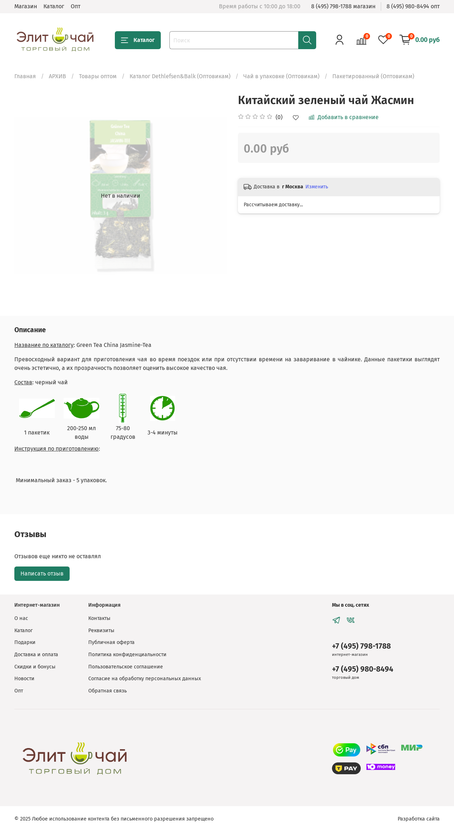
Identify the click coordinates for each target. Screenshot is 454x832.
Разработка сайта (419, 819)
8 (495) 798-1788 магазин (343, 6)
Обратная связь (107, 691)
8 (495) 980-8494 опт (413, 6)
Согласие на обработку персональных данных (144, 679)
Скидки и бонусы (35, 667)
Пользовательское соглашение (125, 667)
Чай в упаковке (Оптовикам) (281, 76)
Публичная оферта (111, 642)
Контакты (99, 618)
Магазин (25, 6)
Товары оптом (98, 76)
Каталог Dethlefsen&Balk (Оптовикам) (180, 76)
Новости (24, 679)
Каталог (53, 6)
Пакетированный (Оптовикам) (373, 76)
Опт (75, 6)
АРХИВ (57, 76)
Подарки (25, 642)
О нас (21, 618)
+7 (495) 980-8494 (362, 669)
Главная (25, 76)
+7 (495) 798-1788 (361, 646)
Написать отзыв (42, 573)
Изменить (316, 187)
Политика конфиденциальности (127, 655)
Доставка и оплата (36, 655)
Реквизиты (101, 630)
